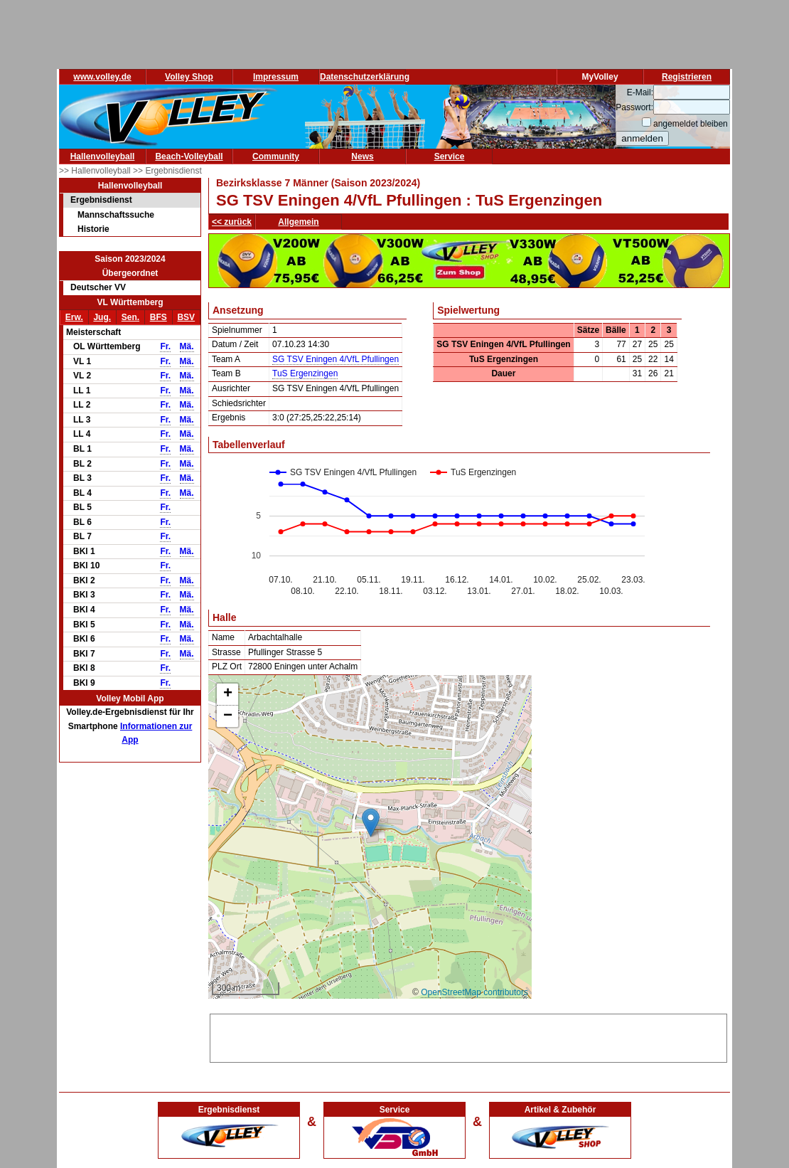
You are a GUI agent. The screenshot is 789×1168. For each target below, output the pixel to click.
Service (449, 156)
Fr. (165, 346)
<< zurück (232, 222)
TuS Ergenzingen (305, 373)
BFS (158, 317)
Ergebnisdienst (101, 200)
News (362, 156)
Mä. (187, 346)
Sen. (130, 317)
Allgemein (298, 222)
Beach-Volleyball (188, 156)
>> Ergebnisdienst (167, 171)
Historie (93, 229)
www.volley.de (102, 77)
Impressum (276, 77)
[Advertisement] (468, 1035)
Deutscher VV (98, 287)
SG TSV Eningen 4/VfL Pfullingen (335, 359)
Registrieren (687, 77)
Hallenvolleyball (102, 156)
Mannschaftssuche (115, 215)
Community (275, 156)
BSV (186, 317)
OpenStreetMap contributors (474, 992)
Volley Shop (189, 77)
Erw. (74, 317)
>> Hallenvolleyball (96, 171)
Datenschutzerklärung (364, 77)
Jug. (102, 317)
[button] (371, 822)
